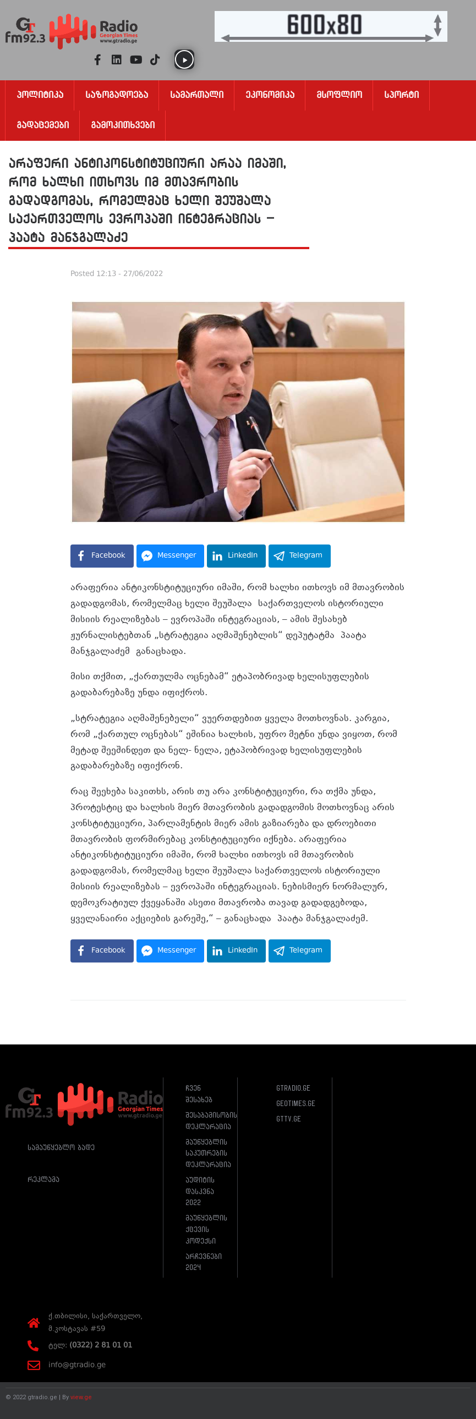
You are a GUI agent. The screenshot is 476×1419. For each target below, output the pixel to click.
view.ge (81, 1397)
